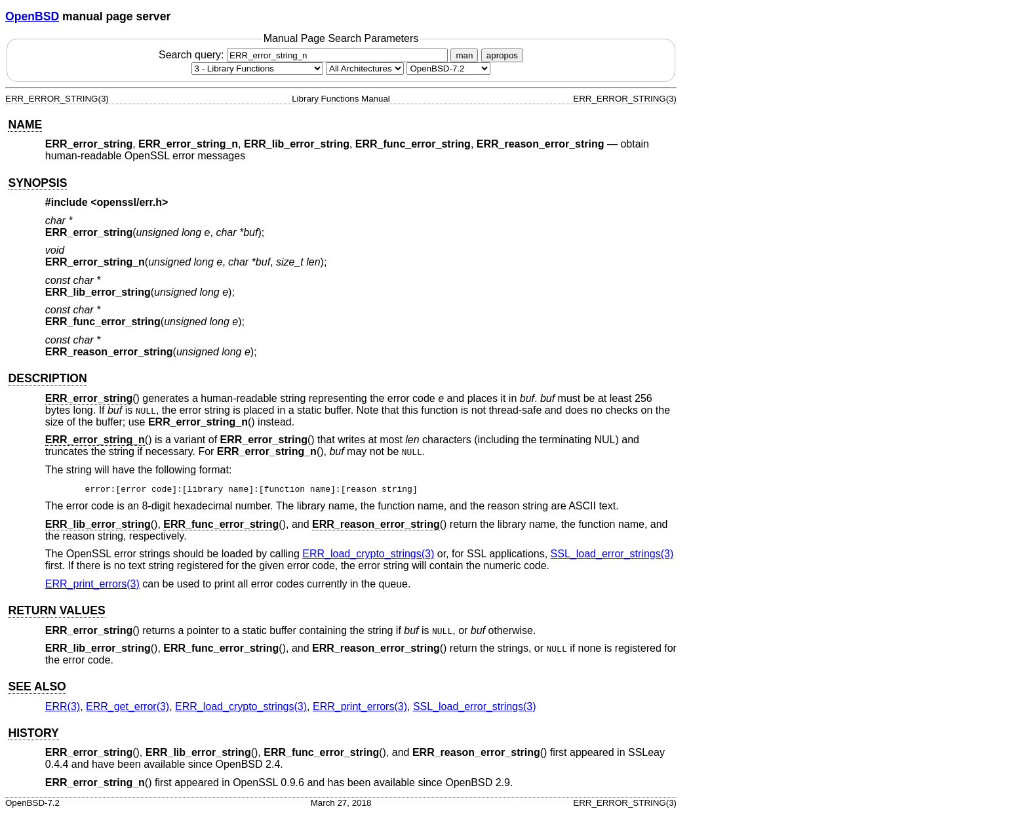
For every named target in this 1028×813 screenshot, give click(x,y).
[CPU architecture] (365, 68)
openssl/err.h (130, 202)
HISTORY (33, 733)
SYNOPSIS (37, 182)
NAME (25, 124)
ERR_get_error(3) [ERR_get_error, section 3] (127, 706)
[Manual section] (257, 68)
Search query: (305, 54)
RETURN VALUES (56, 610)
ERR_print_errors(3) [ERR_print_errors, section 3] (92, 583)
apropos (502, 55)
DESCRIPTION (47, 378)
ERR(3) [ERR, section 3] (62, 706)
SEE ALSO (37, 686)
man (464, 55)
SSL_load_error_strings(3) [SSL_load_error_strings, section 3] (612, 553)
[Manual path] (448, 68)
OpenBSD (32, 16)
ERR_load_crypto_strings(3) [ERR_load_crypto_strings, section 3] (368, 553)
